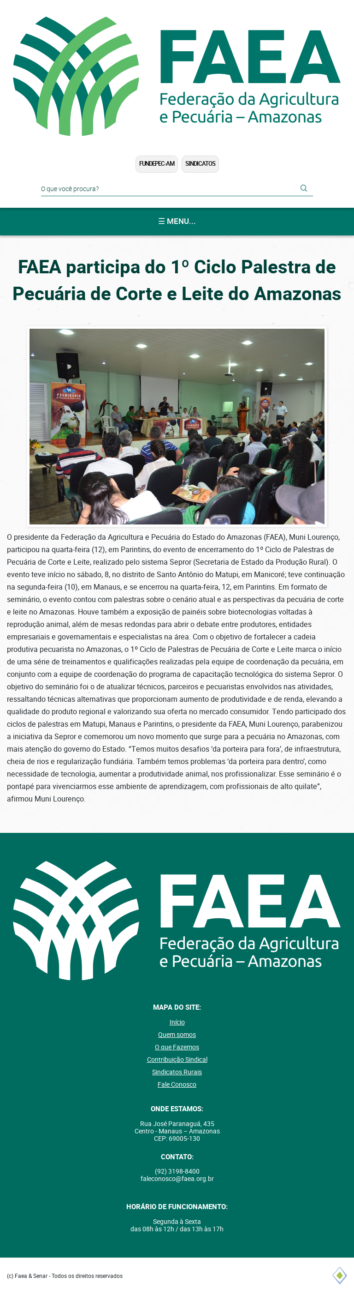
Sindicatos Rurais (177, 1072)
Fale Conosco (177, 1084)
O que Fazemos (177, 1047)
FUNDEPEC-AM (156, 163)
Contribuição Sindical (177, 1059)
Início (177, 1022)
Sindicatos (200, 163)
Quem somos (177, 1034)
